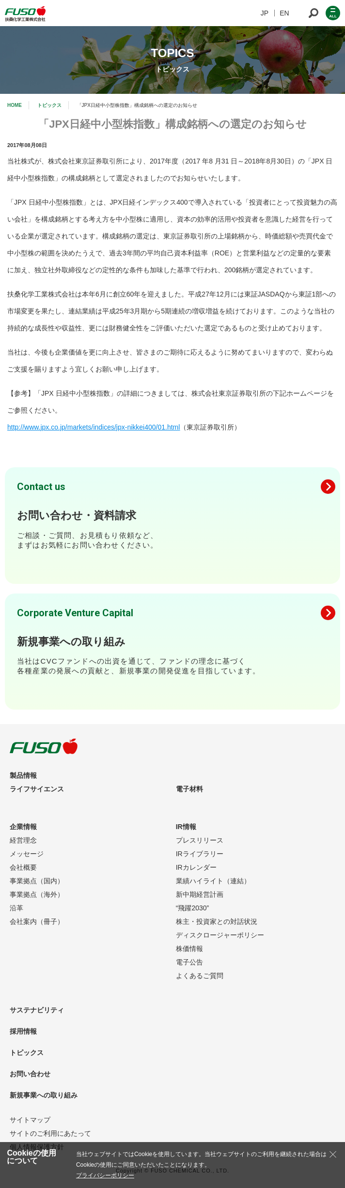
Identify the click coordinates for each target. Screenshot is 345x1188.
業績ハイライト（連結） (213, 881)
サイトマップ (30, 1120)
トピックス (49, 105)
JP (264, 13)
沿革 (16, 908)
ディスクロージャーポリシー (220, 935)
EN (284, 13)
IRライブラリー (199, 854)
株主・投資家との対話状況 (216, 921)
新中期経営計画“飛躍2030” (199, 901)
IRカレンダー (196, 867)
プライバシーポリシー (105, 1175)
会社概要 (23, 867)
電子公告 (189, 962)
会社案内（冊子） (37, 921)
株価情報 (189, 948)
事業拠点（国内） (37, 881)
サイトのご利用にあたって (50, 1133)
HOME (14, 105)
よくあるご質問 (199, 976)
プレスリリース (199, 840)
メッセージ (27, 854)
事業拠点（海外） (37, 894)
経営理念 (23, 840)
